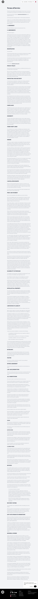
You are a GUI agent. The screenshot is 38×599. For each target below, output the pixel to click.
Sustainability (25, 1)
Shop (22, 1)
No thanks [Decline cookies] (31, 586)
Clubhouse (30, 1)
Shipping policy (21, 594)
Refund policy (21, 592)
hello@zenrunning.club (15, 63)
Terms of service (21, 595)
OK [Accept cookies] (35, 586)
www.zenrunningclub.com (22, 14)
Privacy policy (21, 593)
